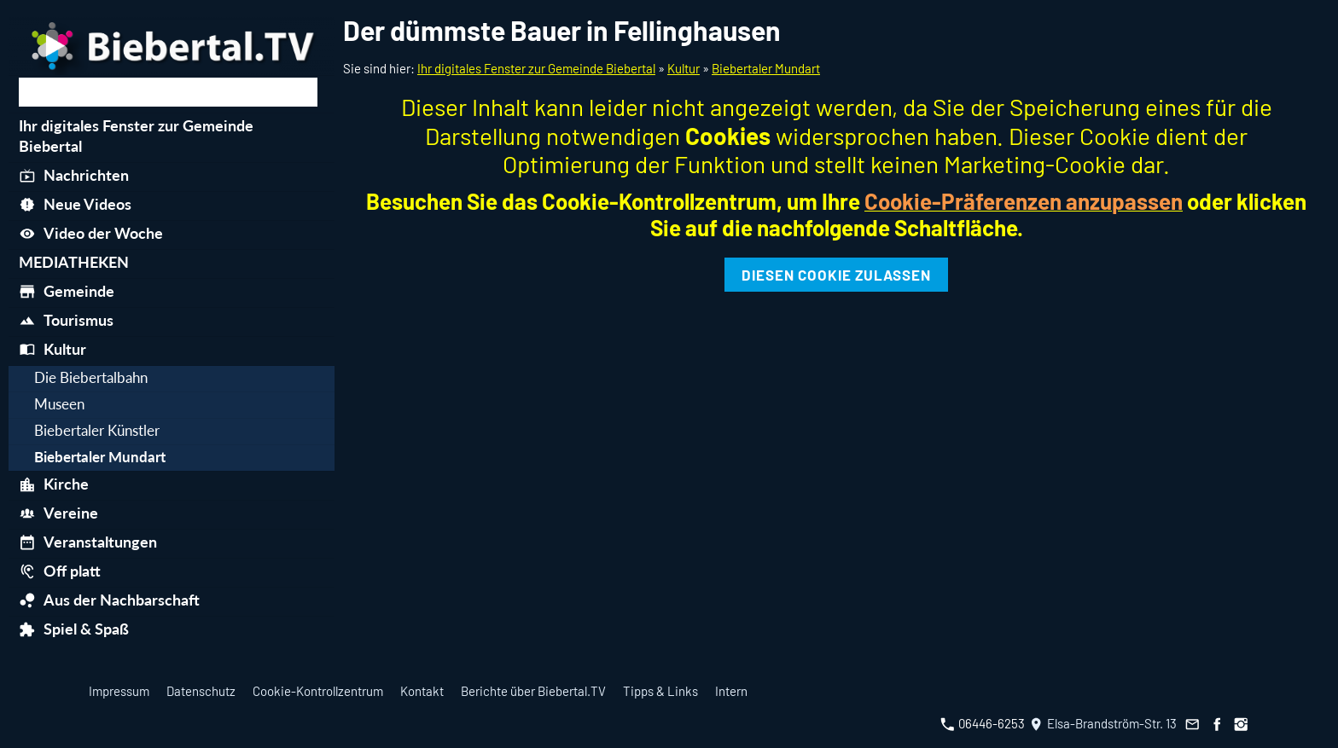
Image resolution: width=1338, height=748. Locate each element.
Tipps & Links (660, 691)
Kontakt (422, 691)
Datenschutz (201, 691)
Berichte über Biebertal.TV (533, 691)
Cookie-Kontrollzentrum (318, 691)
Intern (731, 691)
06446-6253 (982, 723)
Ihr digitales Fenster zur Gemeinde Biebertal (536, 68)
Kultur (683, 68)
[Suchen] (168, 92)
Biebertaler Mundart (766, 68)
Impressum (119, 691)
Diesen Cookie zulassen (836, 274)
